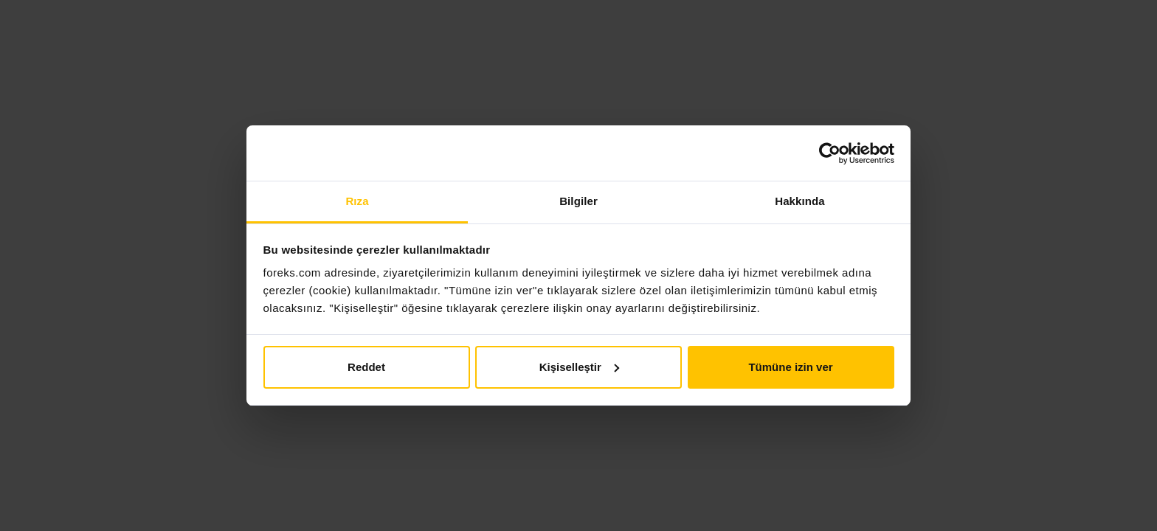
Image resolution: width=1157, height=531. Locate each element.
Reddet (366, 367)
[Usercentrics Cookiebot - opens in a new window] (829, 153)
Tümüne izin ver (790, 367)
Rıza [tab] (356, 201)
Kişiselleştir (579, 367)
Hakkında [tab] (800, 201)
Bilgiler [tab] (578, 201)
